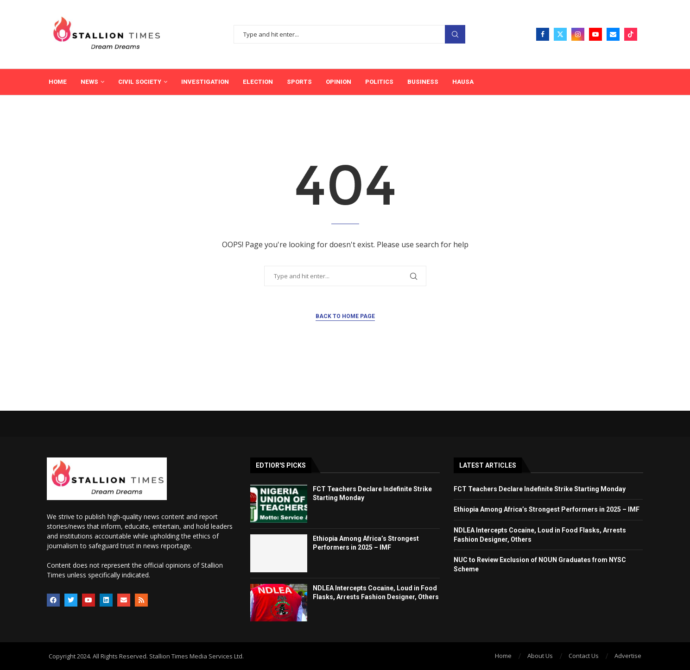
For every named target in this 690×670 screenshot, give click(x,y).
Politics (379, 81)
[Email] (613, 34)
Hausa (463, 81)
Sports (299, 81)
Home (58, 81)
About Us (540, 655)
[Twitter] (560, 34)
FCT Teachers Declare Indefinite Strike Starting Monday (540, 489)
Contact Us (584, 655)
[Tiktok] (630, 34)
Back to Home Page (345, 316)
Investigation (205, 81)
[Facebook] (542, 34)
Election (258, 81)
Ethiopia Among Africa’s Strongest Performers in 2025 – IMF (546, 509)
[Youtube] (595, 34)
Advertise (627, 655)
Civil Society (139, 81)
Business (422, 81)
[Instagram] (577, 34)
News (89, 81)
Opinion (338, 81)
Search (455, 34)
